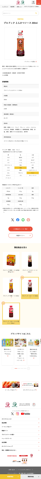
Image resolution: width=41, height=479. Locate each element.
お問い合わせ (12, 469)
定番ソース (19, 6)
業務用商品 (31, 476)
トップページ (5, 6)
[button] (16, 368)
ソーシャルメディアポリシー (24, 469)
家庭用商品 (10, 476)
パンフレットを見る (29, 61)
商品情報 (12, 6)
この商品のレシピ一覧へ (20, 229)
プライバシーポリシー (12, 473)
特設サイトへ (20, 235)
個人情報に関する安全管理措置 (26, 473)
